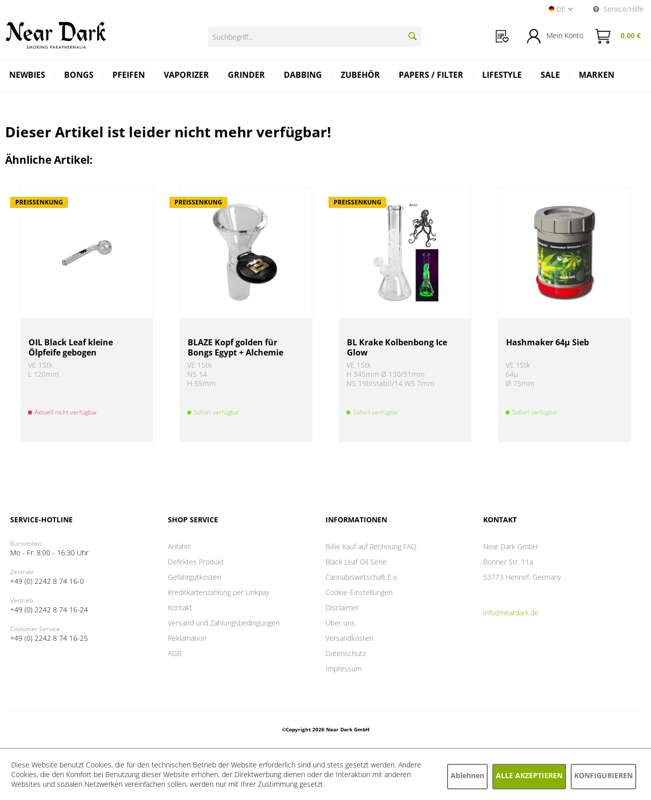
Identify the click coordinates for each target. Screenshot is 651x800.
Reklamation (187, 638)
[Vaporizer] (187, 76)
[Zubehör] (361, 76)
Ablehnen (467, 775)
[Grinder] (247, 76)
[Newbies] (27, 76)
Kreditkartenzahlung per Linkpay (218, 592)
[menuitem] (502, 36)
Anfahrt (179, 546)
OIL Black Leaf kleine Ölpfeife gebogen (70, 347)
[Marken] (597, 76)
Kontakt (180, 607)
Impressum (344, 668)
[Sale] (550, 76)
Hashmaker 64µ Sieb (547, 342)
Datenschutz (346, 653)
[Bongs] (79, 76)
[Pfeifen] (129, 76)
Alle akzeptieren (529, 775)
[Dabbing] (303, 76)
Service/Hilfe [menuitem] (618, 9)
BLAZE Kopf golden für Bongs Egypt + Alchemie (235, 347)
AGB (175, 653)
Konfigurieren (603, 775)
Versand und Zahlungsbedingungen (224, 623)
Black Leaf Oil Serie (356, 562)
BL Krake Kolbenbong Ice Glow (397, 347)
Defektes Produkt (196, 562)
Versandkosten (349, 638)
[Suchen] (412, 36)
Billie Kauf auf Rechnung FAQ (371, 546)
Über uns (340, 623)
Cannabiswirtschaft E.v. (362, 577)
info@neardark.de (511, 612)
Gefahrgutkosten (194, 577)
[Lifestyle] (502, 76)
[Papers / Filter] (431, 76)
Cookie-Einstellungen (359, 592)
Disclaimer (342, 607)
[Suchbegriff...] (315, 36)
